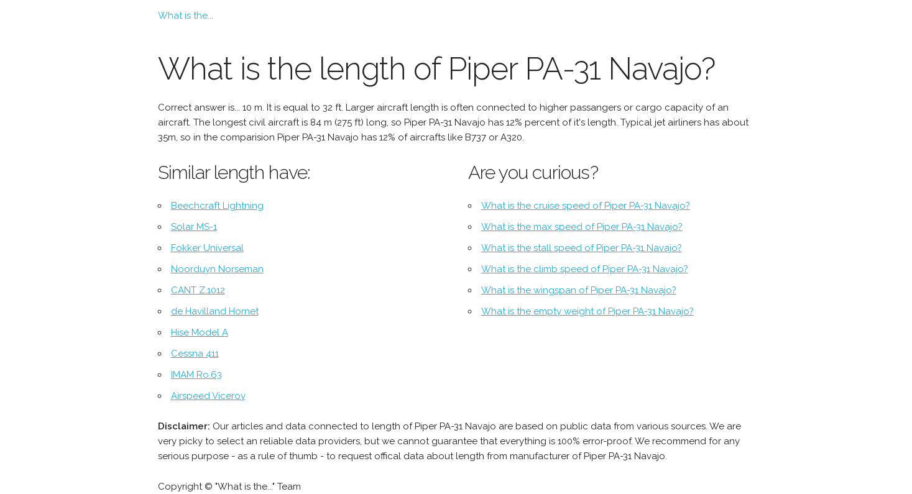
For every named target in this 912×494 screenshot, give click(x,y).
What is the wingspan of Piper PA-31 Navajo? (578, 290)
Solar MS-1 (194, 226)
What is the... (185, 15)
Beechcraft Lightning (217, 205)
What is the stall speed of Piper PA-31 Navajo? (581, 248)
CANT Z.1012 (198, 290)
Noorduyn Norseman (217, 269)
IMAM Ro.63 (196, 374)
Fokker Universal (207, 248)
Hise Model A (199, 332)
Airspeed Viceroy (208, 395)
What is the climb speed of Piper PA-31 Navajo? (584, 269)
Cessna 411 (195, 353)
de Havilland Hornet (215, 311)
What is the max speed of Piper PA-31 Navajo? (582, 226)
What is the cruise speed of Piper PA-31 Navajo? (585, 205)
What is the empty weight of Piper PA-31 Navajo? (587, 311)
